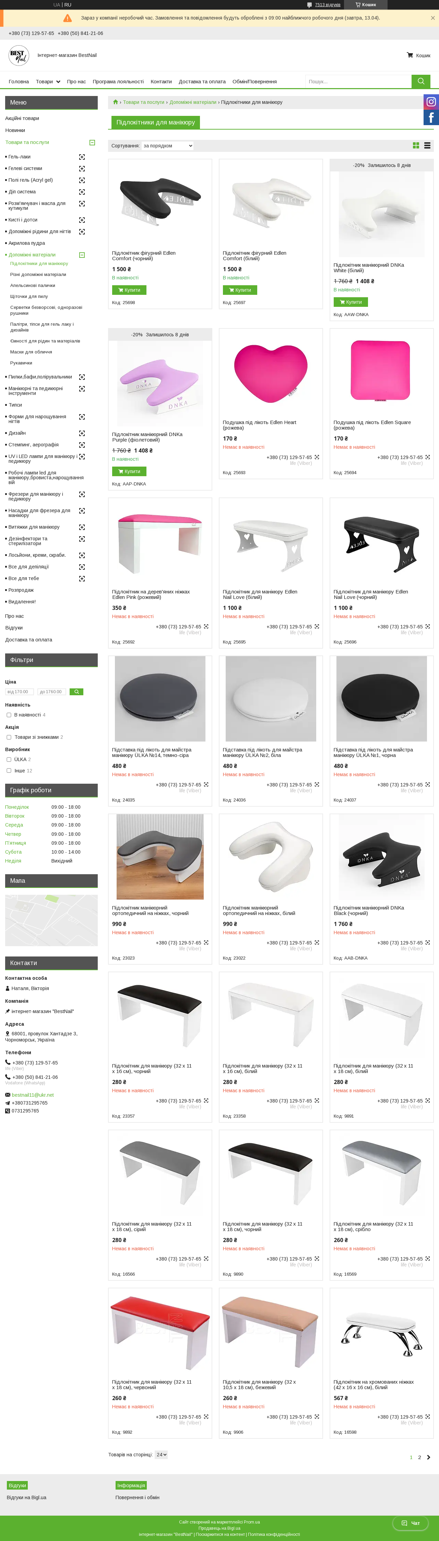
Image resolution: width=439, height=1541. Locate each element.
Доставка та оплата (202, 81)
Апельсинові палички (32, 285)
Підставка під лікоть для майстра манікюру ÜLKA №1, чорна (373, 752)
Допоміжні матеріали (192, 102)
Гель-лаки (20, 156)
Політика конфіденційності (274, 1534)
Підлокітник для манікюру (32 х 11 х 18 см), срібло (373, 1226)
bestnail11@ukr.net (33, 1095)
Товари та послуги (143, 102)
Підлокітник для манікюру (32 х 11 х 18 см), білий (373, 1068)
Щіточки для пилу (29, 296)
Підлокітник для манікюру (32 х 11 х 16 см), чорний (152, 1068)
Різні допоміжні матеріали (38, 274)
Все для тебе (24, 578)
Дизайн (17, 433)
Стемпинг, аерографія (34, 444)
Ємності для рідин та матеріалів (45, 341)
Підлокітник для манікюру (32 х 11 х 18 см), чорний (262, 1226)
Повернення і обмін (137, 1497)
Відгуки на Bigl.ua (26, 1497)
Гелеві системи (25, 168)
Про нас (76, 81)
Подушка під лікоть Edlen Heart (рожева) (259, 425)
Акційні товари (22, 118)
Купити (132, 290)
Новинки (15, 130)
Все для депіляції (29, 566)
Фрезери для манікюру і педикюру (36, 496)
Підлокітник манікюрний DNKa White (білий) (369, 267)
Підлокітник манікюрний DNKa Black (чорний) (369, 910)
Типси (15, 405)
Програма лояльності (118, 81)
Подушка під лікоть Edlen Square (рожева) (372, 425)
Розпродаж (21, 590)
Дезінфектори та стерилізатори (28, 541)
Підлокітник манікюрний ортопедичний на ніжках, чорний (150, 910)
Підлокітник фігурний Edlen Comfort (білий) (254, 255)
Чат (410, 1523)
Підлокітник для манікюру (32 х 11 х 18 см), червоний (152, 1384)
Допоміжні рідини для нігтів (40, 231)
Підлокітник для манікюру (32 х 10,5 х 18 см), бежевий (259, 1384)
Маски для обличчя (31, 351)
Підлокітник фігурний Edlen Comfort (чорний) (144, 255)
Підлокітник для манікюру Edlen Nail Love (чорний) (371, 594)
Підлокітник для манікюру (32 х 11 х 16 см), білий (262, 1068)
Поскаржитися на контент (220, 1534)
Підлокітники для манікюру (39, 263)
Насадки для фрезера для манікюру (39, 513)
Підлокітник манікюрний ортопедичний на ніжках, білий (259, 910)
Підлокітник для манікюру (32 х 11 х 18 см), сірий (152, 1226)
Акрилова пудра (27, 243)
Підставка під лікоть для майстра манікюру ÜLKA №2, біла (262, 752)
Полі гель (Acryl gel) (31, 180)
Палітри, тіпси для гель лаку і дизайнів (42, 327)
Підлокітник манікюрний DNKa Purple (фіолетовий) (147, 437)
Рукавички (21, 362)
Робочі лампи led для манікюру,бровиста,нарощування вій (46, 477)
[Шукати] (421, 81)
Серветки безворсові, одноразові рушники (46, 310)
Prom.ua (252, 1522)
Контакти (161, 81)
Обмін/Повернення (255, 81)
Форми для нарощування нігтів (37, 419)
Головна (19, 81)
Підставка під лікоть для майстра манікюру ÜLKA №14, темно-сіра (151, 752)
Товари (44, 81)
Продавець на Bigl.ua (219, 1528)
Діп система (22, 191)
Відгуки (14, 627)
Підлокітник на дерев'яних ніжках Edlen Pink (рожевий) (151, 594)
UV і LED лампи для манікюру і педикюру (43, 459)
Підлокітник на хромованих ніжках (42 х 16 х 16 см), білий (374, 1384)
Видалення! (22, 601)
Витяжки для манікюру (34, 527)
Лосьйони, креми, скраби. (37, 555)
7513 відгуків (328, 4)
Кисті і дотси (23, 219)
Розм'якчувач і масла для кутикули (37, 206)
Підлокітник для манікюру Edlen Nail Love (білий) (260, 594)
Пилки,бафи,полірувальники (40, 377)
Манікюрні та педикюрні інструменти (36, 391)
